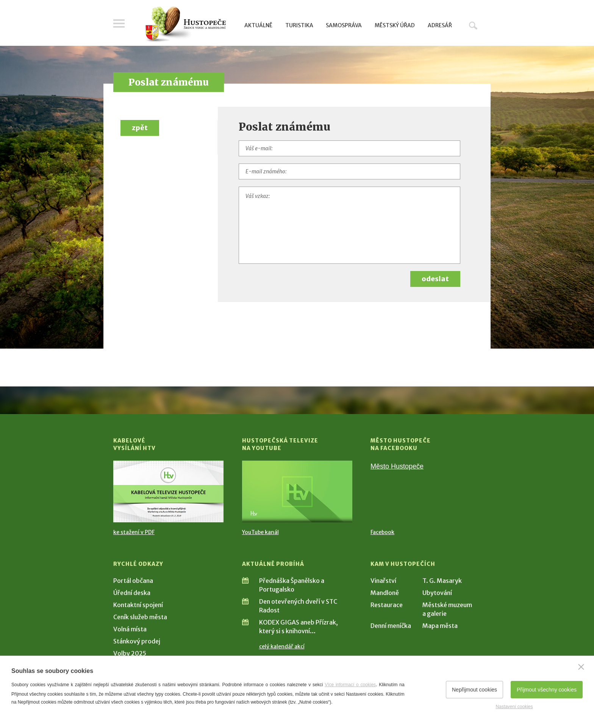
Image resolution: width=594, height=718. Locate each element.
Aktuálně (258, 25)
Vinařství (383, 580)
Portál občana (133, 580)
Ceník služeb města (140, 617)
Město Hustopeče (397, 466)
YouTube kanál (260, 532)
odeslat (435, 278)
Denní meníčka (390, 625)
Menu (119, 23)
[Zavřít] (581, 667)
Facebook (382, 532)
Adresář (440, 25)
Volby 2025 (129, 653)
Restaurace (386, 605)
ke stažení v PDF (134, 532)
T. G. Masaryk (442, 580)
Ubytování (437, 593)
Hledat (473, 25)
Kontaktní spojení (138, 605)
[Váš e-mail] (350, 148)
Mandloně (384, 593)
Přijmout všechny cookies (547, 690)
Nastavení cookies (514, 706)
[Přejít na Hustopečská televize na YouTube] (297, 491)
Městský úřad (395, 25)
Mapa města (440, 625)
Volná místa (130, 629)
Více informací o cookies (350, 684)
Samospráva (344, 25)
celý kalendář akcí (282, 646)
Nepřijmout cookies (474, 690)
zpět (140, 127)
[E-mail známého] (350, 171)
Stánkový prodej (136, 641)
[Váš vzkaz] (350, 225)
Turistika (299, 25)
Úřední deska (131, 593)
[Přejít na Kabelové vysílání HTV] (168, 491)
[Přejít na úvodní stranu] (185, 24)
